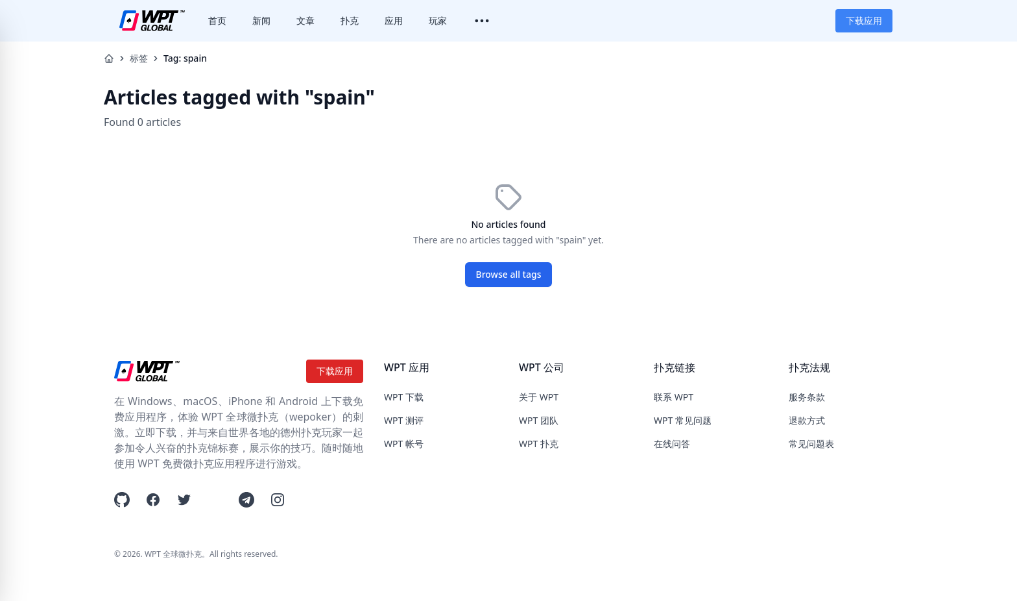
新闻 (261, 20)
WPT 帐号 (404, 443)
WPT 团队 (538, 420)
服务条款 (807, 397)
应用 (394, 20)
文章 (305, 20)
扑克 (350, 20)
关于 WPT (538, 397)
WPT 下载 (404, 397)
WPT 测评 (404, 420)
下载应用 (864, 20)
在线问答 (672, 443)
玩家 (438, 20)
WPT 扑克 (538, 443)
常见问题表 (811, 443)
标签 (139, 58)
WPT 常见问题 (683, 420)
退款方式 (807, 420)
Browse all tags (509, 274)
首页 (217, 20)
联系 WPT (673, 397)
